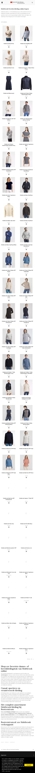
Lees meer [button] (7, 771)
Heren (13, 711)
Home (2, 742)
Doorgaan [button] (29, 765)
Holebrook (12, 742)
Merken (7, 742)
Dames (8, 711)
